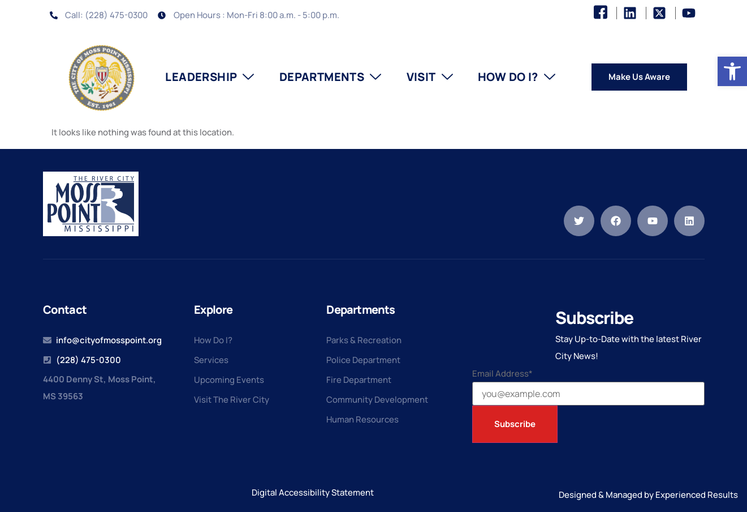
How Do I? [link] (516, 77)
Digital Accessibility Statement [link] (313, 492)
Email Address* (502, 373)
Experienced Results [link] (696, 495)
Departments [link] (330, 77)
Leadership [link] (209, 77)
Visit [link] (430, 77)
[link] (732, 71)
